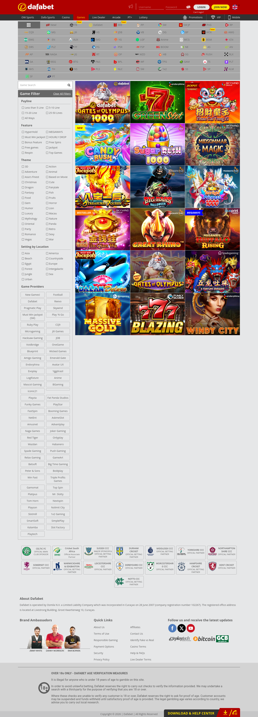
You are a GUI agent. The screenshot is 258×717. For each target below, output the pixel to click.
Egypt (28, 263)
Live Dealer (98, 17)
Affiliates (135, 627)
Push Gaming (58, 451)
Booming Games (58, 411)
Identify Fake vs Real (142, 640)
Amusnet (32, 424)
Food (28, 197)
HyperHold (31, 132)
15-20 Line (31, 113)
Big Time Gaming (58, 464)
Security (98, 653)
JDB (58, 338)
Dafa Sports (48, 17)
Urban (28, 279)
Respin (29, 152)
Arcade (116, 17)
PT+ (130, 17)
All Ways (30, 118)
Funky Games (32, 404)
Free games (31, 147)
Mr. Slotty (57, 494)
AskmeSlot (58, 417)
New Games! (32, 294)
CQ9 (57, 324)
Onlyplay (58, 437)
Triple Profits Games (58, 479)
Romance (30, 234)
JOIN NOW (220, 7)
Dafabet (32, 301)
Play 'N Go (58, 314)
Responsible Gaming (106, 640)
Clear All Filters (62, 93)
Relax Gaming (32, 457)
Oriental (29, 223)
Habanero (58, 444)
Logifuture (33, 378)
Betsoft (32, 464)
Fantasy (29, 192)
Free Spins (55, 142)
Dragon (29, 187)
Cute (51, 182)
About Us (99, 627)
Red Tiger (32, 437)
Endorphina (32, 364)
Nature (53, 218)
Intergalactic (56, 269)
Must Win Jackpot (35, 137)
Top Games (55, 152)
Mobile (235, 17)
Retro (52, 229)
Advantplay (57, 424)
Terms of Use (101, 633)
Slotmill (32, 514)
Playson (32, 507)
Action (52, 166)
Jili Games (58, 331)
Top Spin (58, 487)
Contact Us (136, 633)
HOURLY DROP (57, 137)
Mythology (31, 218)
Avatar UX (58, 364)
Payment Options (104, 646)
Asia (27, 253)
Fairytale (54, 187)
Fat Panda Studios (57, 397)
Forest (28, 269)
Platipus (32, 494)
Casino (66, 17)
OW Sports (28, 17)
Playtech (32, 534)
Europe (53, 263)
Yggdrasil (58, 371)
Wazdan (32, 444)
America (54, 253)
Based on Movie (58, 177)
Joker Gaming (58, 431)
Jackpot (53, 147)
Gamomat (32, 487)
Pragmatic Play (32, 308)
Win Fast (32, 477)
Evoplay (32, 371)
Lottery (143, 17)
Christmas (31, 182)
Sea (51, 274)
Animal (53, 171)
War (51, 239)
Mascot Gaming (32, 384)
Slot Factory (58, 527)
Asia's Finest (32, 177)
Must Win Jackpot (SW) (32, 316)
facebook (172, 628)
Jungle (28, 274)
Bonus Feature (33, 142)
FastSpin (32, 411)
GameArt (58, 457)
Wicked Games (57, 351)
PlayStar (58, 404)
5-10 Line (54, 107)
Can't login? (199, 12)
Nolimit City (58, 507)
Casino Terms (138, 646)
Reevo (57, 301)
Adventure (31, 171)
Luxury (29, 213)
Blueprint (32, 351)
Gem (27, 203)
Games (81, 17)
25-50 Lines (55, 113)
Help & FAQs (137, 653)
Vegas (28, 239)
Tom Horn (33, 500)
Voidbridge (32, 344)
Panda (52, 223)
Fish (51, 192)
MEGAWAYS (56, 132)
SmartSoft (32, 520)
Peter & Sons (32, 470)
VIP (218, 17)
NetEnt (32, 417)
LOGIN (201, 7)
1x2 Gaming (58, 514)
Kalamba (32, 527)
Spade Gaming (32, 451)
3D (26, 166)
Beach (28, 258)
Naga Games (32, 431)
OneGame (58, 344)
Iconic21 (32, 391)
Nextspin (58, 500)
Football (58, 294)
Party (28, 229)
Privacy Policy (101, 659)
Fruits (52, 197)
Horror (53, 203)
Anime (58, 378)
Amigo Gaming (32, 358)
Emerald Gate (58, 358)
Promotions (195, 17)
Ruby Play (32, 324)
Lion (51, 208)
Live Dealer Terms (140, 659)
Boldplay (58, 470)
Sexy (51, 234)
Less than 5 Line (34, 107)
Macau (53, 213)
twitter (181, 628)
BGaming (57, 384)
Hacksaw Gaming (33, 338)
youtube (191, 628)
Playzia (32, 397)
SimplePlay (58, 520)
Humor (29, 208)
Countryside (56, 258)
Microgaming (32, 331)
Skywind (58, 308)
